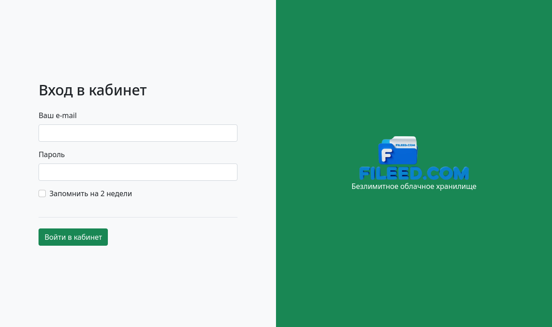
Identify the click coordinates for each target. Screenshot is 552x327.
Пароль (52, 154)
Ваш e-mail (58, 115)
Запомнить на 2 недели (90, 193)
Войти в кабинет (73, 237)
